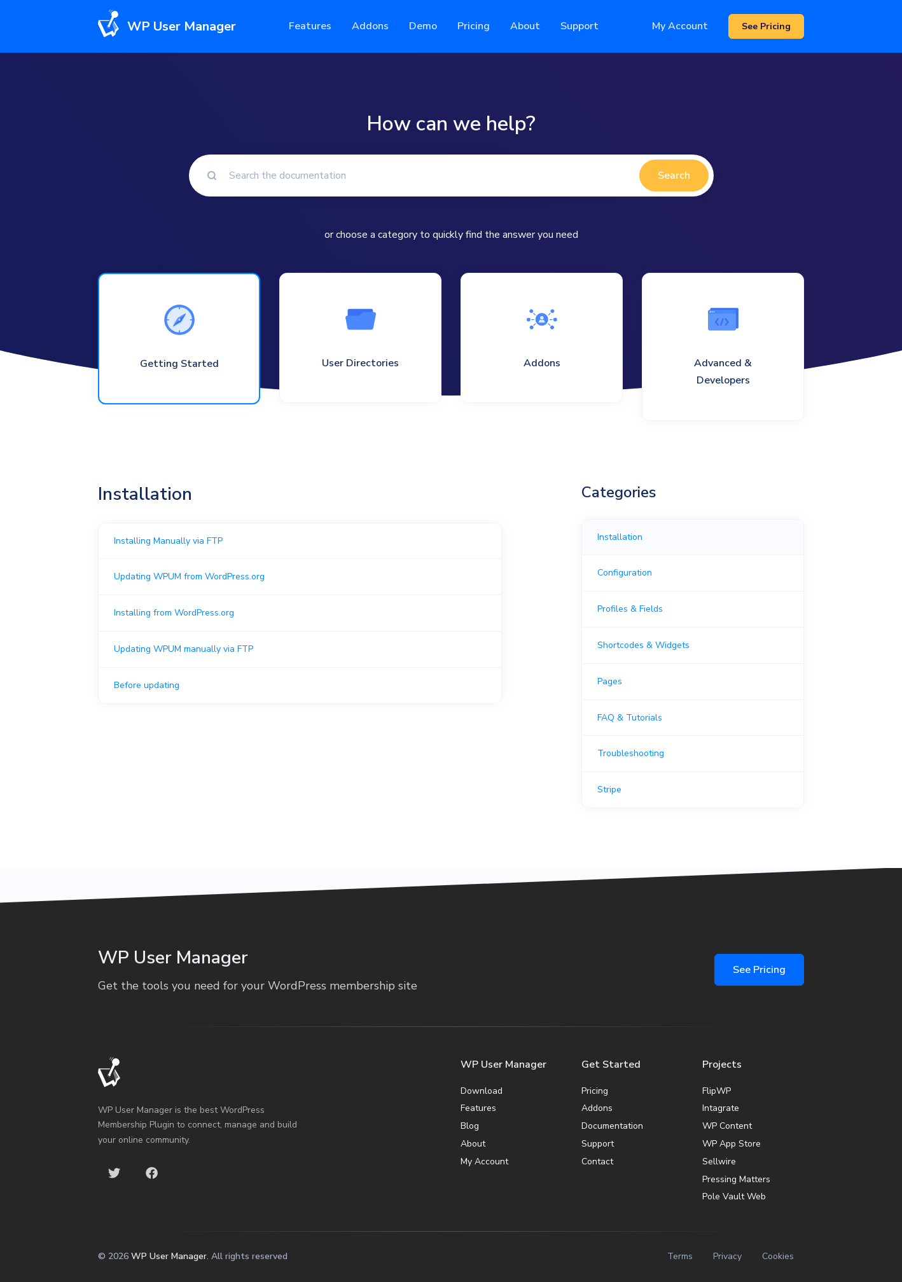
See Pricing (759, 970)
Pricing (473, 26)
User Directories (360, 363)
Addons (370, 26)
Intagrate (720, 1108)
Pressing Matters (736, 1179)
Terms (680, 1256)
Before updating (146, 685)
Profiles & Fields (630, 609)
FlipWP (716, 1091)
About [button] (525, 26)
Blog (470, 1126)
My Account (680, 26)
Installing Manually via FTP (168, 541)
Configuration (624, 573)
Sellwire (719, 1161)
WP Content (727, 1126)
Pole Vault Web (734, 1196)
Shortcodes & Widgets (643, 645)
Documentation (612, 1126)
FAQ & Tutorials (629, 718)
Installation (619, 537)
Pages (609, 681)
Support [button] (579, 26)
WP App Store (731, 1144)
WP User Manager (169, 1256)
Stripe (609, 789)
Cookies (778, 1256)
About (473, 1144)
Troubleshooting (630, 753)
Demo (423, 26)
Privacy (727, 1256)
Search (674, 176)
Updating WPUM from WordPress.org (189, 576)
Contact (597, 1161)
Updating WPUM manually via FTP (183, 649)
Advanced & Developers (723, 371)
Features (310, 26)
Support (597, 1144)
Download (482, 1091)
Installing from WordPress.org (174, 613)
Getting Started (179, 364)
